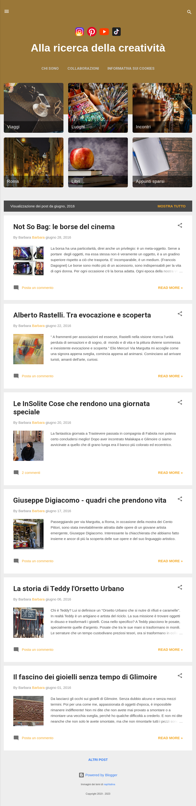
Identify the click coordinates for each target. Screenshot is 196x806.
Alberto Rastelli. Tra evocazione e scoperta (82, 315)
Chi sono (50, 68)
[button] (180, 226)
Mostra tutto (172, 206)
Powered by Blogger (98, 775)
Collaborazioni (83, 68)
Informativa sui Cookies (131, 68)
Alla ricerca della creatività (98, 48)
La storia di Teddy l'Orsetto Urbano (68, 588)
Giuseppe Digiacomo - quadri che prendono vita (89, 500)
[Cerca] (189, 13)
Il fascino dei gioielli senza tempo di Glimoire (85, 677)
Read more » (170, 288)
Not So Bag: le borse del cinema (64, 227)
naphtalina (109, 784)
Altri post (98, 760)
